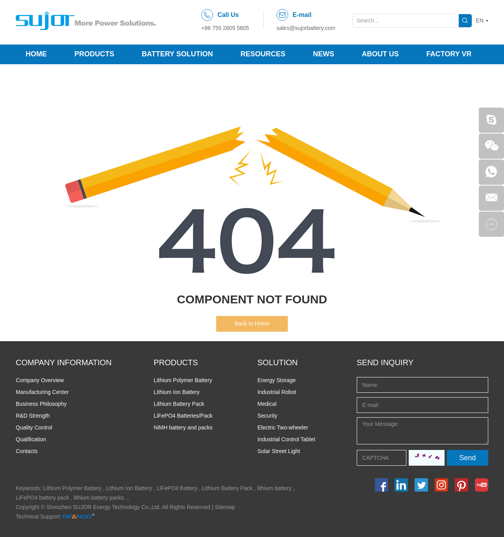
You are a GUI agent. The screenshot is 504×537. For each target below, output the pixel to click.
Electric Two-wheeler (283, 427)
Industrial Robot (277, 392)
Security (268, 416)
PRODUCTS (176, 362)
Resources (263, 54)
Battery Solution (177, 54)
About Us (380, 54)
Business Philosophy (41, 404)
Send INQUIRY (385, 362)
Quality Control (34, 427)
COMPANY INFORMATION (63, 362)
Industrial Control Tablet (286, 439)
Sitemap (225, 507)
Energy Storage (277, 380)
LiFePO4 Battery (177, 488)
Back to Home (252, 323)
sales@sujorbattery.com (305, 28)
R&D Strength (33, 416)
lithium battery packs (99, 497)
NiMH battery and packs (183, 427)
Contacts (26, 451)
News (323, 54)
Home (36, 54)
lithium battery (274, 488)
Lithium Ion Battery (177, 392)
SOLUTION (278, 362)
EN (480, 20)
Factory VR (449, 54)
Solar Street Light (279, 451)
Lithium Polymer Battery (183, 380)
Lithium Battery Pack (179, 404)
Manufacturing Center (42, 392)
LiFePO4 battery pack (42, 497)
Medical (267, 404)
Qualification (31, 439)
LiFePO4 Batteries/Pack (183, 416)
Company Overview (40, 380)
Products (94, 54)
